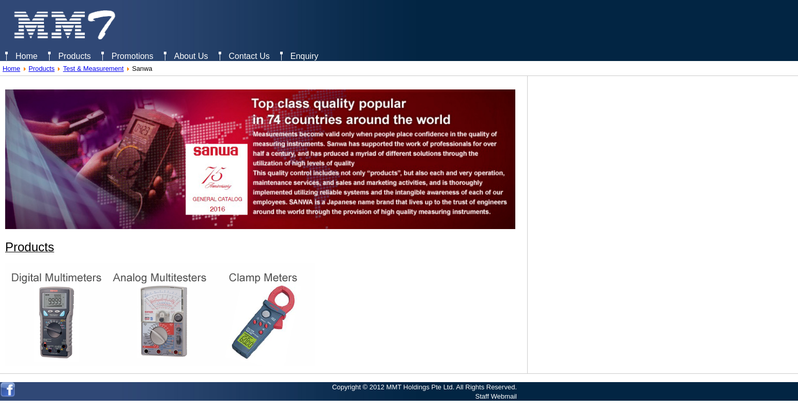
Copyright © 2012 (358, 387)
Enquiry (304, 56)
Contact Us (249, 56)
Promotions (133, 56)
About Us (191, 56)
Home (27, 56)
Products (74, 56)
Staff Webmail (496, 396)
